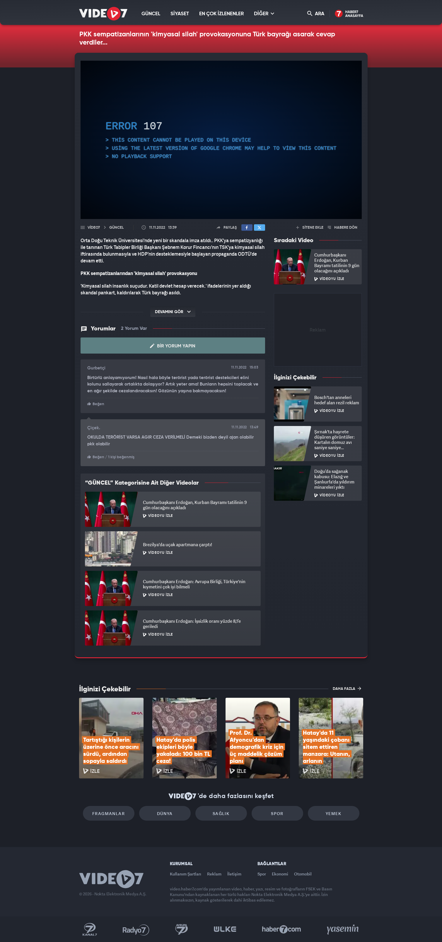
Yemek (333, 813)
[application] (221, 140)
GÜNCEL (150, 13)
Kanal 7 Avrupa (181, 929)
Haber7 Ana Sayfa (349, 14)
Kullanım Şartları (185, 874)
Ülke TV (225, 929)
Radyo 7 (136, 929)
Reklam (214, 874)
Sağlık (221, 813)
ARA (315, 13)
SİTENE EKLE (309, 228)
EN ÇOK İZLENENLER (221, 13)
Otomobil (303, 874)
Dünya (165, 813)
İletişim (234, 874)
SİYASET (179, 13)
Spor (277, 813)
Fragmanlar (108, 813)
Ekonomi (280, 874)
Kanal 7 (89, 929)
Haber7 (281, 929)
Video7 (94, 228)
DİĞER (264, 13)
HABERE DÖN (342, 228)
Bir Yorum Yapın (172, 346)
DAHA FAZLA (347, 688)
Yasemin (343, 929)
